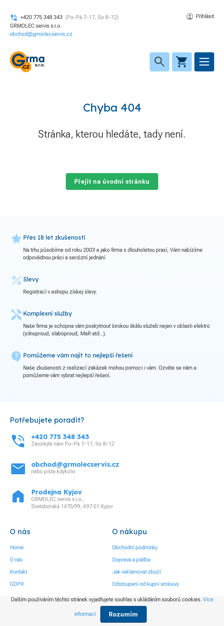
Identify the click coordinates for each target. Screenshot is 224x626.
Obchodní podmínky (135, 547)
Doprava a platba (131, 560)
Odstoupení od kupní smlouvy (145, 584)
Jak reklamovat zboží (136, 572)
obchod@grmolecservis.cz (41, 34)
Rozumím (123, 614)
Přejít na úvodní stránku (112, 181)
